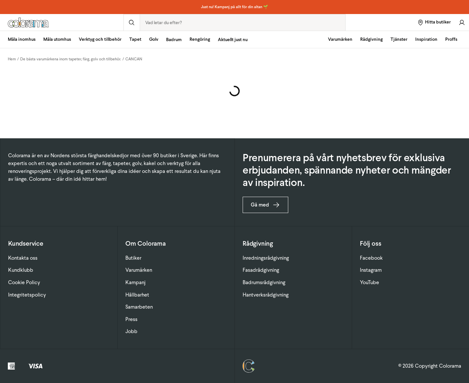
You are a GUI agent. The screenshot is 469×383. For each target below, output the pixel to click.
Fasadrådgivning (261, 270)
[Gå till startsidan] (61, 22)
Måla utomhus (57, 39)
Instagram (371, 270)
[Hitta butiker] (434, 22)
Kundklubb (20, 270)
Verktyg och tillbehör (100, 39)
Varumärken (340, 39)
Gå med (265, 205)
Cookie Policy (24, 282)
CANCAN (133, 59)
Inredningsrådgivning (266, 257)
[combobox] (242, 22)
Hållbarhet (137, 294)
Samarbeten (139, 306)
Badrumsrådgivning (264, 282)
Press (131, 319)
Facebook (371, 257)
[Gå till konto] (462, 22)
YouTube (369, 282)
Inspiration (426, 39)
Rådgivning (371, 39)
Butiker (133, 257)
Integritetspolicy (27, 294)
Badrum (174, 40)
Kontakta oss (22, 257)
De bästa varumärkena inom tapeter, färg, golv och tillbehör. (70, 59)
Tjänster (399, 39)
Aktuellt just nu (233, 40)
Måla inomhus (22, 39)
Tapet (135, 39)
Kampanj (135, 282)
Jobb (131, 331)
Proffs (451, 39)
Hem (12, 59)
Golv (153, 39)
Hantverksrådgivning (266, 294)
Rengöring (200, 39)
